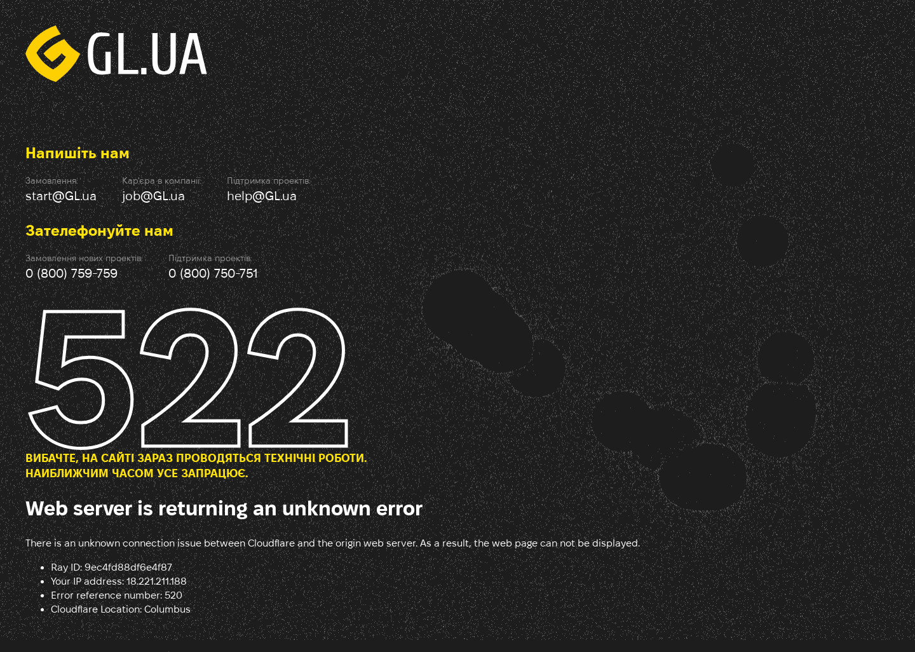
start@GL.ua (61, 196)
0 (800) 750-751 (213, 273)
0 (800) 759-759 (71, 273)
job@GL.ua (153, 196)
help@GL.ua (262, 196)
